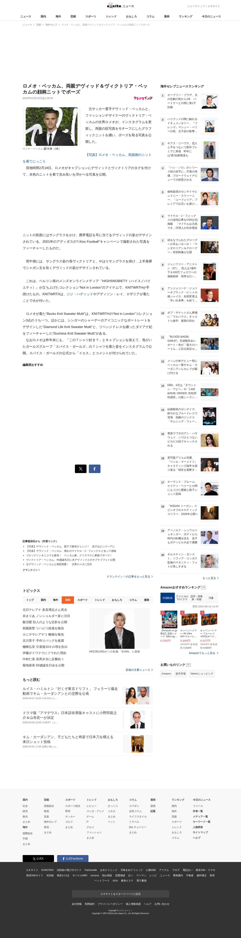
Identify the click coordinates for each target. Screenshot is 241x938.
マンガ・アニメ (95, 811)
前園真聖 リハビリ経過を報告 (43, 628)
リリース (198, 805)
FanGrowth (91, 870)
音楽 (46, 816)
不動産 (190, 875)
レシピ (153, 875)
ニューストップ (196, 6)
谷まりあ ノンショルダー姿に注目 (46, 616)
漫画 (166, 16)
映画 (46, 811)
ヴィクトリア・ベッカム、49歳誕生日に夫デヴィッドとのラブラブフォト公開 (70, 559)
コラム (150, 16)
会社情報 (76, 904)
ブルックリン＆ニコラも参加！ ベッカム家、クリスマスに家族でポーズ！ (69, 555)
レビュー (92, 805)
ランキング (185, 16)
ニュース (25, 16)
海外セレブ (50, 821)
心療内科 (151, 870)
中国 (25, 838)
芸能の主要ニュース (139, 669)
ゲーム (90, 816)
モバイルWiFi (79, 875)
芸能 (73, 16)
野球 (67, 811)
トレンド (111, 16)
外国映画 (167, 598)
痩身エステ (127, 880)
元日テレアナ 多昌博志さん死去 (45, 609)
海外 (58, 16)
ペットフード (101, 880)
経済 (25, 811)
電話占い (188, 870)
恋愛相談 (120, 875)
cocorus (94, 875)
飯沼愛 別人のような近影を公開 (45, 622)
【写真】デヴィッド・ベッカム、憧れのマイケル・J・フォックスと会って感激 (71, 550)
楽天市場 (181, 673)
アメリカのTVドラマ (182, 598)
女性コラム (135, 811)
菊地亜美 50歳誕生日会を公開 (43, 665)
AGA (115, 880)
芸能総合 (49, 805)
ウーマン (141, 875)
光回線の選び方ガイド (69, 870)
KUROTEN (47, 870)
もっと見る (210, 578)
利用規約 (90, 904)
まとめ (26, 821)
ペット (111, 821)
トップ (30, 599)
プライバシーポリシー (110, 904)
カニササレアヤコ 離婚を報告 (43, 634)
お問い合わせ (161, 904)
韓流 (46, 827)
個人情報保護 (133, 904)
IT (88, 821)
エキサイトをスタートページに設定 (120, 893)
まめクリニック (108, 870)
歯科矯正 (202, 875)
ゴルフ (69, 821)
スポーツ (90, 16)
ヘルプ (196, 837)
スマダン (134, 805)
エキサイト (214, 6)
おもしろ (131, 16)
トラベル (134, 821)
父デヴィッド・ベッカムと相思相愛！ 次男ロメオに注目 (59, 564)
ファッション (94, 832)
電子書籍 (141, 880)
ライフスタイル (138, 816)
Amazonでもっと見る (202, 653)
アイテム (164, 870)
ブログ (176, 870)
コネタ (111, 811)
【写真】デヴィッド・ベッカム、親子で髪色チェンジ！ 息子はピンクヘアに (70, 546)
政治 (25, 816)
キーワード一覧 (201, 821)
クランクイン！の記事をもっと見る (130, 576)
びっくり (113, 805)
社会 (25, 805)
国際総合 (28, 833)
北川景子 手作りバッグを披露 (43, 640)
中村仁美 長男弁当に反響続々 (43, 659)
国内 (43, 16)
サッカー (70, 816)
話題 (152, 811)
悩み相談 (107, 875)
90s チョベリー (138, 827)
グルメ (90, 827)
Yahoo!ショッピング (201, 673)
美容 (212, 875)
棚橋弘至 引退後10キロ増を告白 (45, 646)
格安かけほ (63, 875)
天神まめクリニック (132, 870)
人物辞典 (198, 827)
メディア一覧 (200, 816)
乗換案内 (178, 875)
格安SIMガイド (34, 875)
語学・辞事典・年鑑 (196, 598)
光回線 (50, 875)
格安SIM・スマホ (205, 870)
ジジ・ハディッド (80, 294)
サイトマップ (200, 832)
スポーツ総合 (72, 805)
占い (130, 875)
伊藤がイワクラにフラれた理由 (44, 653)
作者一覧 (198, 811)
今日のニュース (211, 16)
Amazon (166, 673)
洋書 (211, 598)
